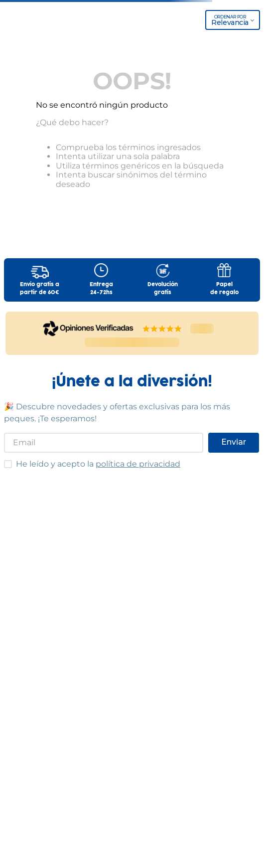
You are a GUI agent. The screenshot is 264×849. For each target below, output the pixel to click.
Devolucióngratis (162, 288)
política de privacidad (138, 464)
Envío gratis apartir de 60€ (39, 288)
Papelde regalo (224, 288)
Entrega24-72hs (101, 288)
